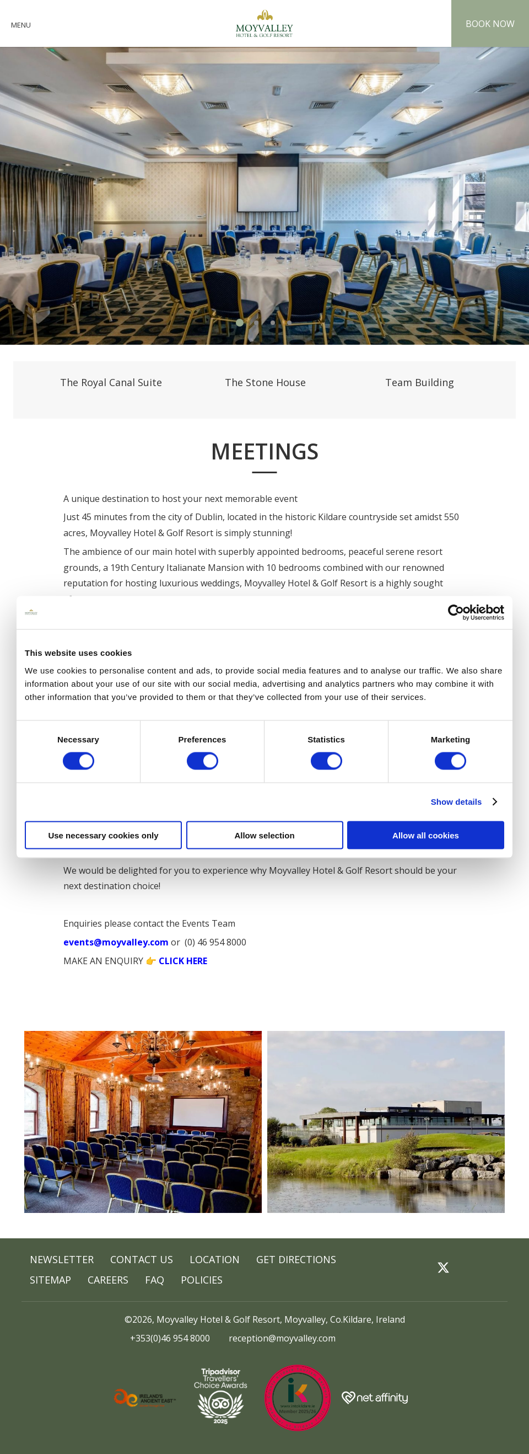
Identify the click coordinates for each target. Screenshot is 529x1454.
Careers (108, 1279)
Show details (456, 801)
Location (215, 1259)
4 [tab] (289, 322)
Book (490, 24)
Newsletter (62, 1259)
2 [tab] (256, 322)
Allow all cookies (425, 835)
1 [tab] (239, 322)
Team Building (419, 382)
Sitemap (50, 1279)
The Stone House (265, 382)
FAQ (154, 1279)
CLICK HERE (183, 961)
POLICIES (202, 1279)
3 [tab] (272, 322)
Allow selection (264, 835)
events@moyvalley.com (116, 942)
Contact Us (141, 1259)
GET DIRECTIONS (296, 1259)
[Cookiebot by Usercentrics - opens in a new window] (456, 613)
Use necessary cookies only (103, 835)
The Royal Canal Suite (111, 382)
